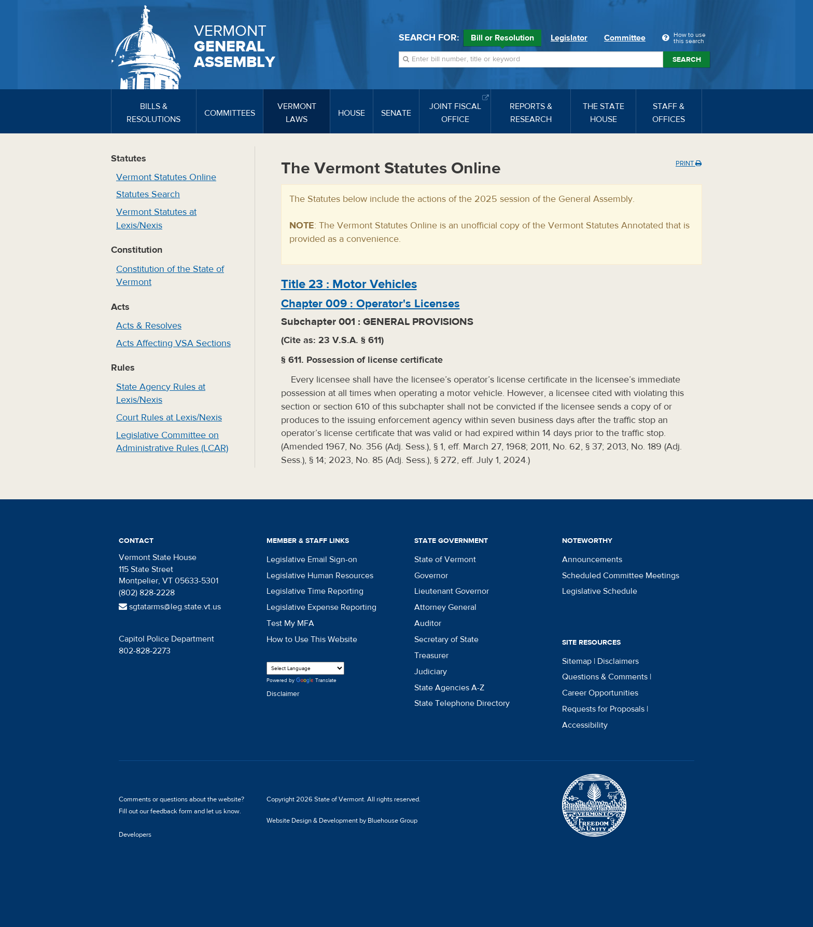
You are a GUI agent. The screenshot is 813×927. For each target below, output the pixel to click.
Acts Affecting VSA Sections (173, 343)
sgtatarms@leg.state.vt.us (170, 607)
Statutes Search (148, 194)
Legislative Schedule (599, 591)
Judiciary (430, 671)
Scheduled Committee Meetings (620, 575)
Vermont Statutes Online (166, 177)
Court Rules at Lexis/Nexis (169, 418)
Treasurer (431, 655)
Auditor (427, 623)
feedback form (171, 811)
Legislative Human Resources (320, 575)
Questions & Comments (605, 677)
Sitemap (577, 661)
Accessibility (585, 725)
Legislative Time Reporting (315, 591)
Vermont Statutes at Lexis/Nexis (156, 218)
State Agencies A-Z (449, 688)
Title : (349, 284)
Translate (316, 681)
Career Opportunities (600, 693)
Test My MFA (290, 623)
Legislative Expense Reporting (321, 607)
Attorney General (445, 607)
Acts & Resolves (148, 326)
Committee (625, 38)
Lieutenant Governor (451, 591)
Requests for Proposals (603, 709)
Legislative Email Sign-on (312, 559)
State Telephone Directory (462, 703)
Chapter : (370, 303)
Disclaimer (283, 694)
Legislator (569, 38)
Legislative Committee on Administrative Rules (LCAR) (172, 442)
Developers (135, 834)
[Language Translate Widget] (305, 668)
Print (689, 163)
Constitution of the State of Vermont (170, 276)
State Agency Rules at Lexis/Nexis (160, 393)
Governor (431, 575)
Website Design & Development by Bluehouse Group (342, 820)
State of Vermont (445, 559)
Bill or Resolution (502, 39)
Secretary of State (446, 639)
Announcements (592, 559)
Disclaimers (618, 661)
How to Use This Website (312, 639)
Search (686, 59)
